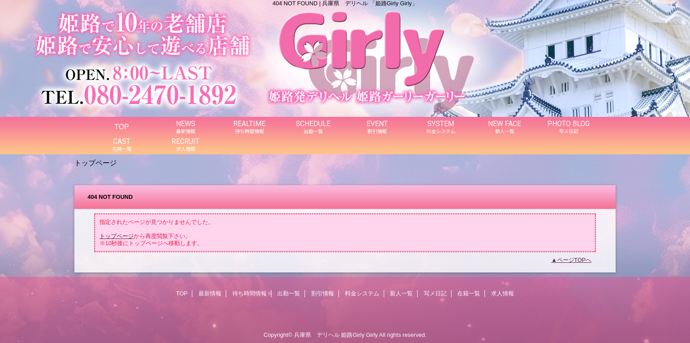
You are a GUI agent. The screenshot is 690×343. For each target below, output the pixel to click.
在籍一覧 (468, 293)
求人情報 (502, 293)
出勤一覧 (288, 293)
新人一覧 (401, 293)
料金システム (362, 293)
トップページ (116, 236)
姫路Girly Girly (359, 335)
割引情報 (322, 293)
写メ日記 (435, 293)
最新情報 (209, 293)
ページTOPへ (574, 260)
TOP (121, 126)
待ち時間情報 (249, 293)
